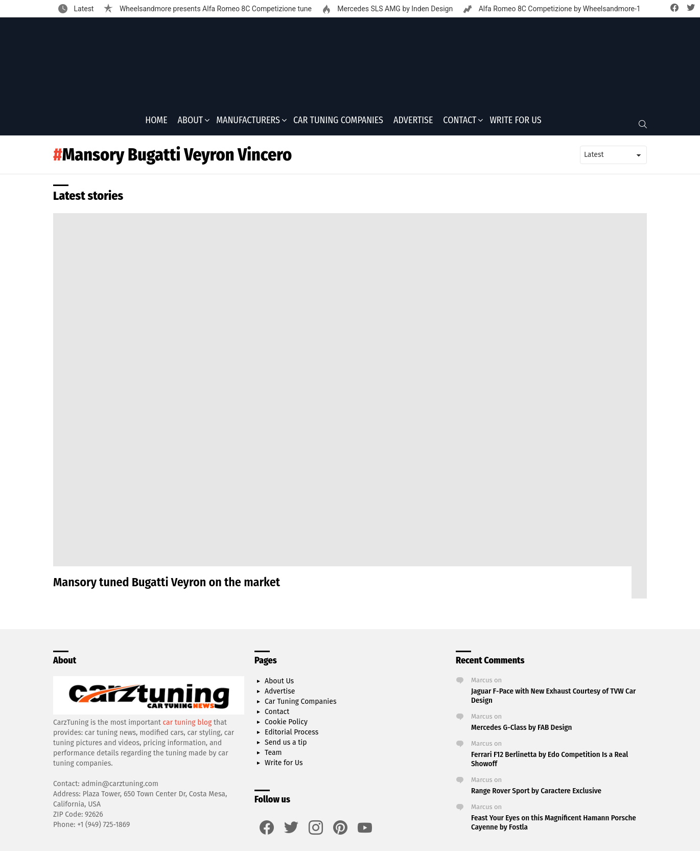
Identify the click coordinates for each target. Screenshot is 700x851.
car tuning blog (187, 725)
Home (156, 123)
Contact (459, 123)
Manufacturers (248, 123)
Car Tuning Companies (338, 123)
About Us (279, 684)
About (190, 123)
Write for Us (515, 123)
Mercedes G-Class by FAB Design (521, 730)
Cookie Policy (286, 725)
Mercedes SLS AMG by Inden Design (394, 8)
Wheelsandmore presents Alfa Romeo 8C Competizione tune (214, 8)
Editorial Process (291, 735)
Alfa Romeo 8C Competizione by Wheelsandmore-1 (559, 8)
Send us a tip (286, 746)
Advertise (413, 123)
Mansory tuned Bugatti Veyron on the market (166, 586)
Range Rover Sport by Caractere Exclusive (536, 794)
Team (273, 756)
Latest (83, 8)
